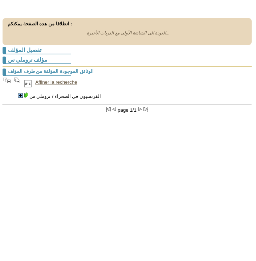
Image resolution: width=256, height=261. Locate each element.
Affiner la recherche (56, 82)
